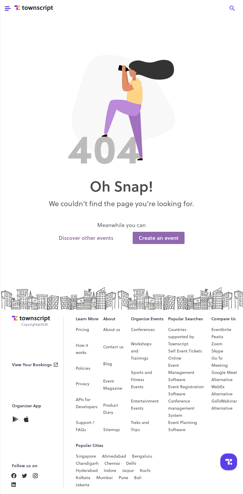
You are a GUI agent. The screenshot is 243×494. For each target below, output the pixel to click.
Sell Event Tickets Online (185, 354)
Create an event (159, 238)
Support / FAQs (85, 426)
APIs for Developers (86, 403)
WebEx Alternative (222, 390)
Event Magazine (112, 384)
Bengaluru (142, 456)
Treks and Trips (140, 426)
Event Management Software (181, 372)
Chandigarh (87, 463)
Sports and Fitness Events (141, 379)
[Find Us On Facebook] (16, 476)
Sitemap (111, 430)
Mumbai (104, 478)
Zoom (216, 344)
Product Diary (110, 408)
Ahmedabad (114, 456)
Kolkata (83, 478)
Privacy (82, 384)
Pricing (82, 330)
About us (111, 330)
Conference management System (181, 408)
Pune (123, 478)
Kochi (145, 470)
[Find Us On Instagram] (37, 476)
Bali (138, 478)
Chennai (112, 463)
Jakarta (82, 485)
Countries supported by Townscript (181, 337)
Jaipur (128, 470)
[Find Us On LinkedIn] (26, 476)
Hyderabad (87, 470)
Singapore (86, 456)
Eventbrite (221, 330)
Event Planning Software (182, 426)
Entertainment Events (145, 404)
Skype (217, 351)
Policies (83, 368)
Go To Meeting (219, 361)
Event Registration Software (186, 390)
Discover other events (86, 238)
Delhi (131, 463)
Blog (107, 364)
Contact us (113, 347)
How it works (82, 348)
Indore (110, 470)
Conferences (143, 330)
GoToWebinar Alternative (224, 404)
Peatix (217, 337)
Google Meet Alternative (224, 376)
